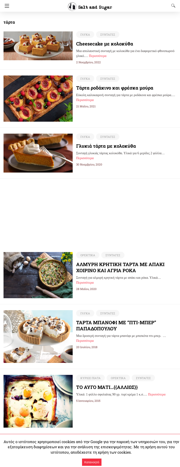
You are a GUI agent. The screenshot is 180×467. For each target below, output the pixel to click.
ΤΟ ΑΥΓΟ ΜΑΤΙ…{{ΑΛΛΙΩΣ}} (108, 387)
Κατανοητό (91, 462)
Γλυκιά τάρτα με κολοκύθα (103, 145)
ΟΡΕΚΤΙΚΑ (87, 255)
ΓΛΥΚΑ (84, 34)
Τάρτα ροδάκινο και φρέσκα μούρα (111, 87)
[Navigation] (5, 6)
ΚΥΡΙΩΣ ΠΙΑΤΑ (90, 378)
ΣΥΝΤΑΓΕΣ (107, 34)
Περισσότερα (97, 56)
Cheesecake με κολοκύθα (101, 43)
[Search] (172, 6)
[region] (90, 211)
